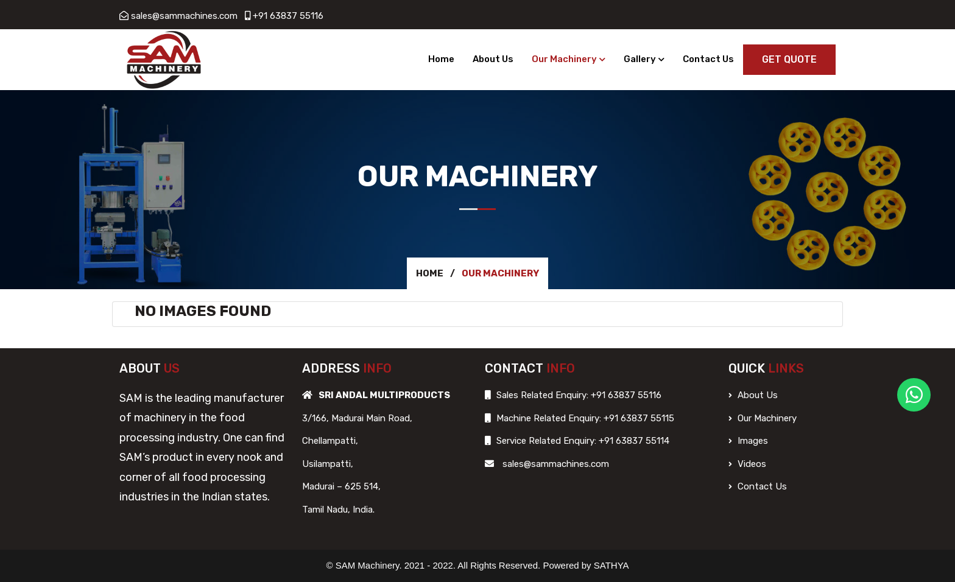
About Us (493, 59)
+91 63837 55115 (637, 418)
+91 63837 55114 (632, 440)
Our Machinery (564, 59)
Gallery (640, 59)
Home (441, 59)
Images (748, 440)
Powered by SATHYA (586, 565)
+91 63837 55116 (288, 15)
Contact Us (708, 59)
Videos (747, 463)
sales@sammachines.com (184, 15)
